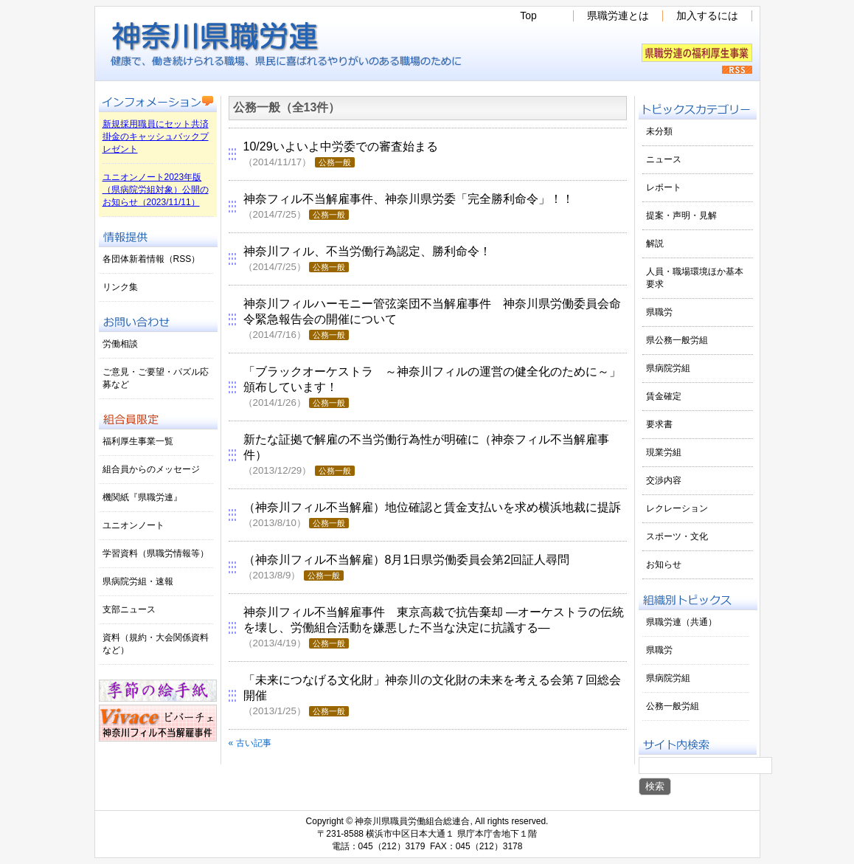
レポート (663, 187)
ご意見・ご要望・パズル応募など (156, 378)
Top (528, 15)
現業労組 (663, 452)
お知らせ (663, 564)
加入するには (707, 15)
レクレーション (677, 508)
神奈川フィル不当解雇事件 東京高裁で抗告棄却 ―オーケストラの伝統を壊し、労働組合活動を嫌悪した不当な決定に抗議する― (433, 627)
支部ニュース (129, 609)
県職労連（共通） (681, 622)
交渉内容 (663, 480)
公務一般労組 (672, 706)
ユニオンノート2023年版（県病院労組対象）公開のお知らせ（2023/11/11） (156, 189)
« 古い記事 (250, 743)
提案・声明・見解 (681, 215)
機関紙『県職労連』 (142, 497)
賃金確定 (663, 396)
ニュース (663, 159)
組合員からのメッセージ (151, 469)
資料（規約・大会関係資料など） (156, 643)
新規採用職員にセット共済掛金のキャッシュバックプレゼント (156, 136)
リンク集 (120, 287)
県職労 (659, 312)
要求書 (659, 424)
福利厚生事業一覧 (138, 441)
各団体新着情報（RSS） (152, 259)
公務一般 (335, 162)
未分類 (659, 131)
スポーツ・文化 (677, 536)
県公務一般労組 (677, 340)
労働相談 (120, 344)
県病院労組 (668, 368)
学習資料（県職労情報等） (156, 553)
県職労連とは (618, 15)
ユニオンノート (133, 525)
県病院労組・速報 (138, 581)
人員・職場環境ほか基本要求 (694, 277)
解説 (655, 243)
